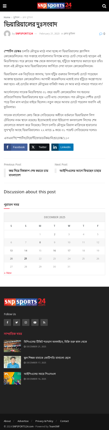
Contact (64, 421)
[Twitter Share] (39, 147)
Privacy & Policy (44, 421)
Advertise (23, 421)
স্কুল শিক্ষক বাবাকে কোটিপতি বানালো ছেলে (47, 358)
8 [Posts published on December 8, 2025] (40, 242)
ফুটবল (16, 17)
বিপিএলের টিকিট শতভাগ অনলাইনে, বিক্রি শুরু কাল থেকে (55, 342)
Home (7, 17)
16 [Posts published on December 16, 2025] (54, 250)
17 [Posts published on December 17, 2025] (69, 250)
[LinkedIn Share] (62, 147)
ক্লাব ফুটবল (28, 17)
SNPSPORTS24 (24, 33)
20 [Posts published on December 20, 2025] (11, 258)
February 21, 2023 (50, 33)
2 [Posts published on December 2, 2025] (54, 234)
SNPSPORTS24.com (23, 426)
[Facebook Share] (15, 147)
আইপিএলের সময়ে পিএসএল (40, 374)
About (7, 421)
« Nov (7, 273)
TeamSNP (54, 426)
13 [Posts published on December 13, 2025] (11, 250)
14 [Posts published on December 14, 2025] (25, 250)
